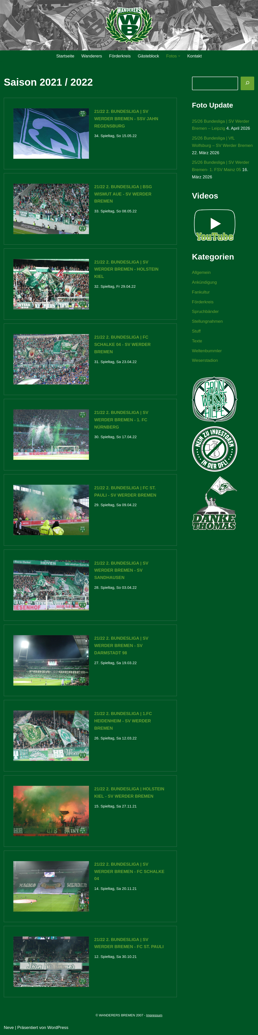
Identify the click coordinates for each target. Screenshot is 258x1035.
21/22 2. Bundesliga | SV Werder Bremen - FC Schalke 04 (129, 872)
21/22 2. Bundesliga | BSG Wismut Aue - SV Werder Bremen (123, 194)
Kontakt (194, 56)
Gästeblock (148, 56)
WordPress (58, 1028)
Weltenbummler (207, 351)
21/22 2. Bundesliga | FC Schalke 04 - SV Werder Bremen (122, 344)
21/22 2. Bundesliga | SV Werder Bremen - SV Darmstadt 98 (121, 646)
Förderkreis (120, 56)
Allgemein (201, 272)
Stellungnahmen (207, 321)
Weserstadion (205, 361)
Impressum (154, 1016)
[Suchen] (247, 83)
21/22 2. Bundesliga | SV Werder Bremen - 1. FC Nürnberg (121, 420)
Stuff (196, 331)
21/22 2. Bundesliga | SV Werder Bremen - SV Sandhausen (121, 570)
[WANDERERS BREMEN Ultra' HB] (129, 25)
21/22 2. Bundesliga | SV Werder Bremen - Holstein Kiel (126, 269)
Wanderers (91, 56)
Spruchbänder (205, 312)
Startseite (65, 56)
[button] (179, 56)
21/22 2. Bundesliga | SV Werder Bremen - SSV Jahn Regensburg (126, 118)
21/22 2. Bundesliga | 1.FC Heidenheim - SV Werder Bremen (123, 721)
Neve (9, 1028)
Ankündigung (204, 282)
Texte (197, 341)
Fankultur (201, 292)
